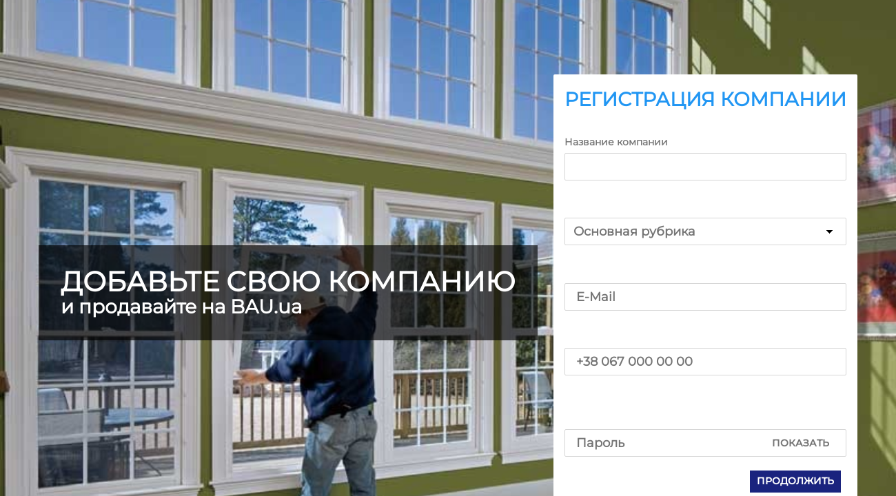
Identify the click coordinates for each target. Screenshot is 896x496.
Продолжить (795, 481)
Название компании (616, 141)
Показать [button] (800, 443)
